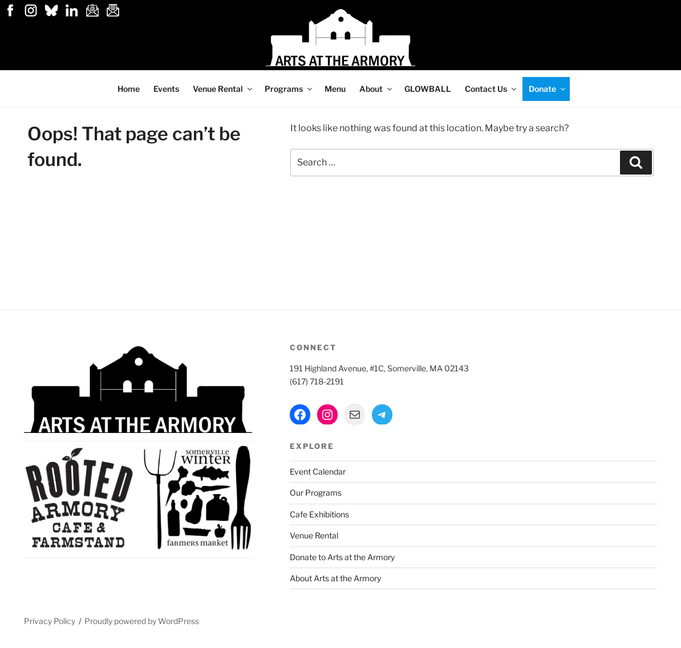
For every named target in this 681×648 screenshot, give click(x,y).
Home (128, 89)
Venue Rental (223, 89)
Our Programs (316, 492)
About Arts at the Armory (335, 578)
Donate (548, 89)
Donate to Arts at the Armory (342, 557)
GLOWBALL (427, 89)
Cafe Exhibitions (319, 514)
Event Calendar (318, 471)
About (376, 89)
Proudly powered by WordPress (141, 621)
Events (166, 89)
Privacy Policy (49, 621)
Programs (289, 89)
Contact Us (491, 89)
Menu (335, 89)
